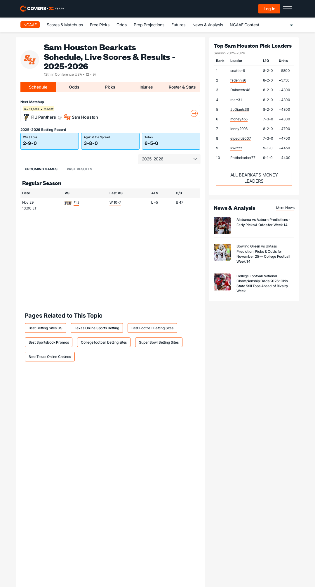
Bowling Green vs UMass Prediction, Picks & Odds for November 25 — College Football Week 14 (263, 253)
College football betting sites (104, 342)
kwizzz (236, 148)
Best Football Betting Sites (152, 328)
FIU (76, 202)
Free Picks (99, 24)
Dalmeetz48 (240, 90)
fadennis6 (238, 80)
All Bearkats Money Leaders (254, 178)
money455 (239, 119)
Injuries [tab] (146, 86)
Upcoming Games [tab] (41, 169)
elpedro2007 (240, 138)
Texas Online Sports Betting (97, 328)
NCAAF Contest (244, 24)
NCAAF (30, 24)
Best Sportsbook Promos (49, 342)
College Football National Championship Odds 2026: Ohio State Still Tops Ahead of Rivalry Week (262, 283)
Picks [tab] (110, 86)
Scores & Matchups (65, 24)
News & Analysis (207, 24)
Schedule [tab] (38, 86)
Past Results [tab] (79, 169)
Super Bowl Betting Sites (159, 342)
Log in (269, 8)
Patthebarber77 (242, 157)
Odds (121, 24)
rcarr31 (236, 100)
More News (285, 207)
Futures (178, 24)
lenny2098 (239, 129)
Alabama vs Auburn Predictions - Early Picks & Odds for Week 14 (263, 222)
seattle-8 (237, 70)
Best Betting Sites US (45, 328)
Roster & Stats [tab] (182, 86)
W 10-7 (115, 202)
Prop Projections (149, 24)
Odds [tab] (74, 86)
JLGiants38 (239, 109)
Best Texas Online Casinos (50, 356)
